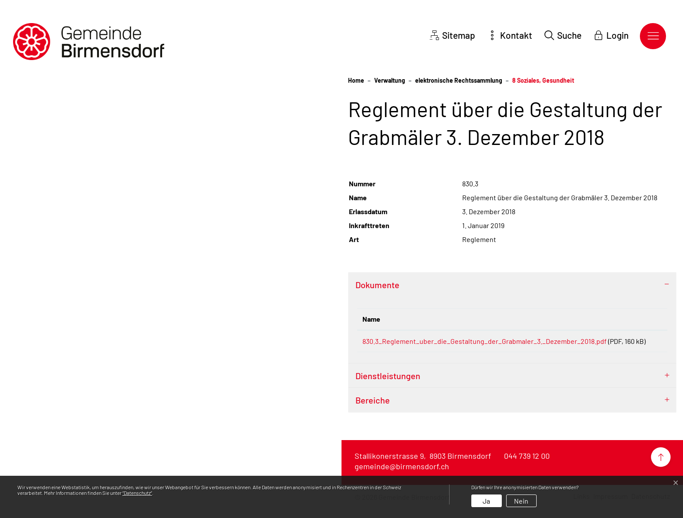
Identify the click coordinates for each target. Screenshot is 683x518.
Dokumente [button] (377, 284)
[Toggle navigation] (653, 36)
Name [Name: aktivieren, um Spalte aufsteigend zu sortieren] (371, 319)
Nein (521, 501)
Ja (486, 501)
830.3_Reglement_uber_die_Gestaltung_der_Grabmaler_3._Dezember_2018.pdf (484, 341)
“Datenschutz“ (137, 493)
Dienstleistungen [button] (387, 386)
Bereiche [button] (372, 410)
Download (645, 342)
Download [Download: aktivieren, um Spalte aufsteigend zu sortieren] (643, 319)
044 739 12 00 (527, 466)
